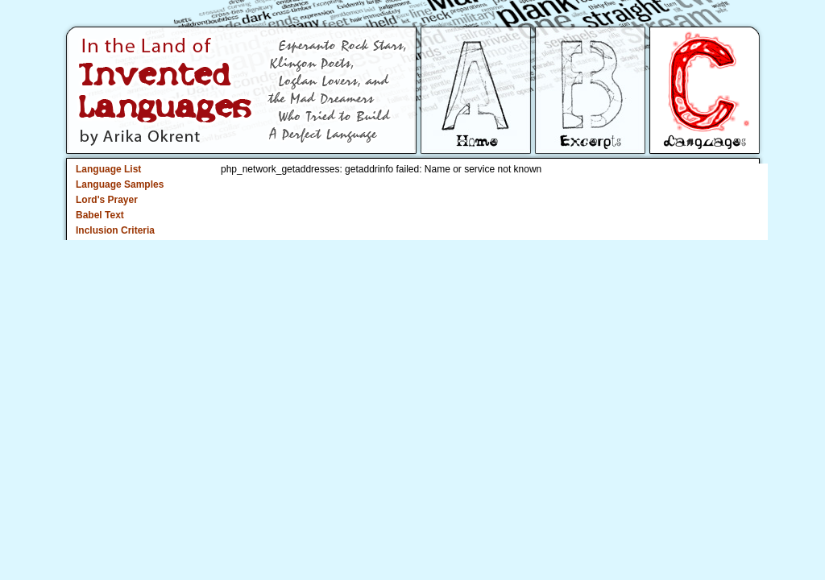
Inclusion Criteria (115, 230)
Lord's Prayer (107, 199)
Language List (108, 169)
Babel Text (100, 215)
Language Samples (120, 184)
